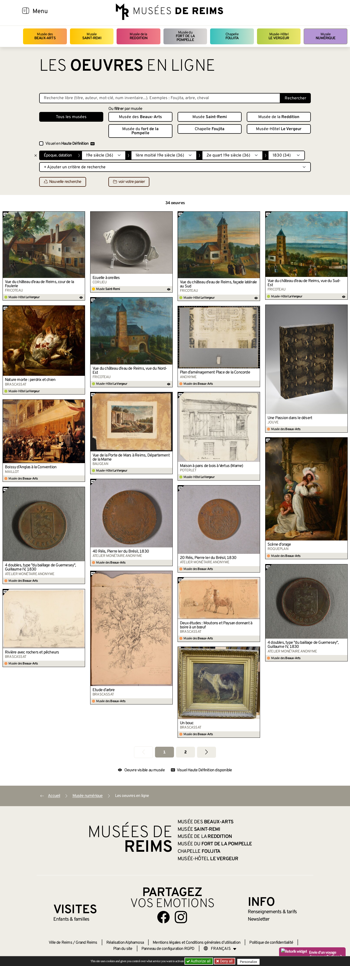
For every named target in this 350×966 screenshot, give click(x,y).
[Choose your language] (220, 949)
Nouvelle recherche (62, 182)
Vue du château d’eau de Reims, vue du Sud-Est (303, 283)
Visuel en (70, 143)
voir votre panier (129, 182)
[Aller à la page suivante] (206, 752)
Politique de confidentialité (271, 942)
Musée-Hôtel (279, 36)
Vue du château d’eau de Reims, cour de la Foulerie (39, 284)
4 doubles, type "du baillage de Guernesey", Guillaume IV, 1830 (40, 567)
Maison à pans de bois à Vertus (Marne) (211, 466)
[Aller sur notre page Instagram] (181, 917)
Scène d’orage (279, 545)
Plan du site (122, 948)
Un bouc (186, 723)
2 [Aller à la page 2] (185, 752)
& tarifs (272, 912)
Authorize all (199, 961)
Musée (91, 36)
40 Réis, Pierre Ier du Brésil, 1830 (120, 551)
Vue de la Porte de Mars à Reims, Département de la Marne (131, 457)
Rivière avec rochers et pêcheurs (32, 652)
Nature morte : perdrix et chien (30, 380)
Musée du (185, 36)
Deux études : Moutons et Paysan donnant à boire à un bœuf (216, 625)
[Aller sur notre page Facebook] (163, 917)
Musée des (45, 36)
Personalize (250, 961)
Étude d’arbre (103, 690)
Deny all (226, 961)
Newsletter (259, 919)
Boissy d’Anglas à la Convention (30, 467)
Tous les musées (71, 117)
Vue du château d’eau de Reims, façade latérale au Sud (218, 284)
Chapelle (232, 36)
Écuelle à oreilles (106, 278)
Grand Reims (86, 942)
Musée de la (138, 36)
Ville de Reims (60, 942)
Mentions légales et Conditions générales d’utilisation (196, 942)
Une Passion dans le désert (289, 418)
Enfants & (71, 919)
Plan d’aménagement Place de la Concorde (215, 372)
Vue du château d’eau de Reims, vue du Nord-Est (129, 371)
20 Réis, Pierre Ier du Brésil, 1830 (208, 558)
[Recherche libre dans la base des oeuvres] (159, 98)
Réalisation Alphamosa (125, 942)
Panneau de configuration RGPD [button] (167, 948)
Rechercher (295, 98)
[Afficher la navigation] (26, 11)
